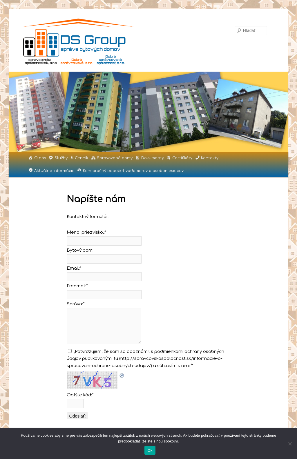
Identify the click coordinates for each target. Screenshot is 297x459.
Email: (74, 268)
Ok (149, 450)
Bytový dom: (80, 250)
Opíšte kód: (80, 395)
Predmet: (77, 286)
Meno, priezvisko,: (86, 232)
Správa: (76, 304)
